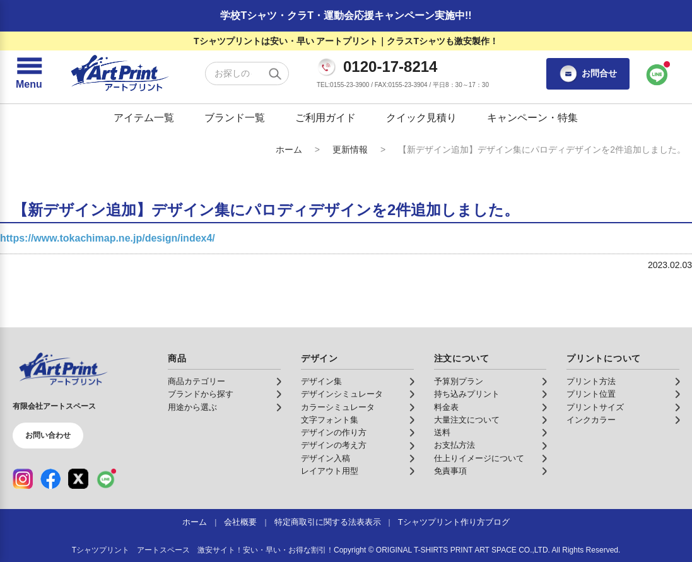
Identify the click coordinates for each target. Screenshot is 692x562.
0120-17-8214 (390, 67)
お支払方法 (454, 445)
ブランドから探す (200, 394)
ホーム (289, 149)
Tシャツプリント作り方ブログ (454, 522)
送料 (442, 432)
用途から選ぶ (192, 407)
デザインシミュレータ (342, 394)
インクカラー (591, 420)
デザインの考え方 (334, 445)
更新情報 (350, 149)
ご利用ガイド (325, 117)
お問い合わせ (48, 435)
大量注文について (467, 420)
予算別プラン (458, 381)
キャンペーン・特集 (532, 117)
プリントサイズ (595, 407)
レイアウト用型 (329, 471)
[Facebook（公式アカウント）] (50, 479)
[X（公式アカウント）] (78, 479)
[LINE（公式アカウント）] (106, 479)
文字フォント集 (329, 420)
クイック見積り (421, 117)
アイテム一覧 (144, 117)
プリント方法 (591, 381)
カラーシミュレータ (338, 407)
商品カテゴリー (196, 381)
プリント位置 (591, 394)
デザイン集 (321, 381)
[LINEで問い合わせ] (657, 73)
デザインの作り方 (334, 432)
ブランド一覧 (234, 117)
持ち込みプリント (467, 394)
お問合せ (588, 73)
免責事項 (450, 471)
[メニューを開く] (29, 74)
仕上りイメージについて (479, 458)
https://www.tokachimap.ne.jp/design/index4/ (107, 238)
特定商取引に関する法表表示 (327, 522)
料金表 (446, 407)
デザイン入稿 (325, 458)
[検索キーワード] (247, 73)
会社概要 (240, 522)
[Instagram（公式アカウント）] (23, 479)
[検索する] (275, 73)
